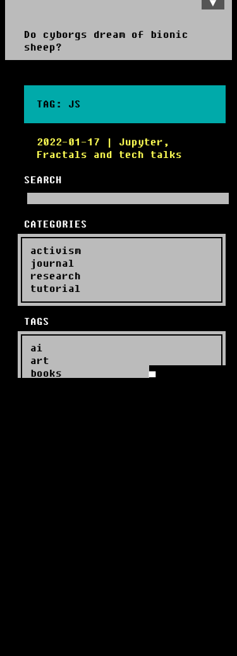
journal (52, 263)
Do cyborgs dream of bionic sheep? (106, 41)
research (55, 276)
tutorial (55, 288)
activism (55, 251)
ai (36, 348)
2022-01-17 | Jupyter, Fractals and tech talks (109, 148)
